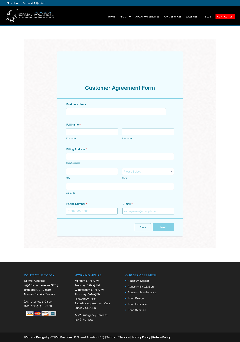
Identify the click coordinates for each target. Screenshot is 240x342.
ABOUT (124, 16)
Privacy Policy (141, 337)
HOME (111, 16)
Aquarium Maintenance (142, 292)
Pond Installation (138, 304)
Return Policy (161, 337)
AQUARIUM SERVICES (147, 16)
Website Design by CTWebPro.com (48, 337)
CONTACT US (224, 16)
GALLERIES (191, 16)
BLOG (208, 16)
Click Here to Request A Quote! (25, 3)
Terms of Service (118, 337)
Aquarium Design (138, 280)
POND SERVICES (172, 16)
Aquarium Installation (141, 286)
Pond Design (136, 298)
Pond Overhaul (137, 310)
